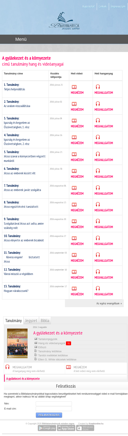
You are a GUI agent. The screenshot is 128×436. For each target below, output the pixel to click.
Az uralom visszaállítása (17, 104)
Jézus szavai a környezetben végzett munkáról (25, 156)
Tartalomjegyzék (45, 339)
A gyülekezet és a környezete (65, 378)
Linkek (103, 6)
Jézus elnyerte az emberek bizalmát (24, 238)
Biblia (45, 320)
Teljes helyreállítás (14, 87)
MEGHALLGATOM (104, 89)
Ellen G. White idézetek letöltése (55, 359)
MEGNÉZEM (77, 89)
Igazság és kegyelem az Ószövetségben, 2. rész (17, 139)
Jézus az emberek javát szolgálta (22, 188)
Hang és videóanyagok (52, 343)
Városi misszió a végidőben (18, 272)
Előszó (40, 347)
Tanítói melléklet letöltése (51, 355)
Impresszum (118, 6)
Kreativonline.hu (96, 424)
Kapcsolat (89, 6)
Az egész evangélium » (109, 303)
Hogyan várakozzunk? (16, 288)
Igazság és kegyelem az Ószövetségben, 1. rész (17, 122)
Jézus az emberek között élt (20, 171)
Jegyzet (31, 320)
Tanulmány (13, 320)
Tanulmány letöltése (48, 351)
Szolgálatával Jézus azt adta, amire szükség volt (24, 223)
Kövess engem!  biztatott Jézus (22, 257)
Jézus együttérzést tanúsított (21, 204)
